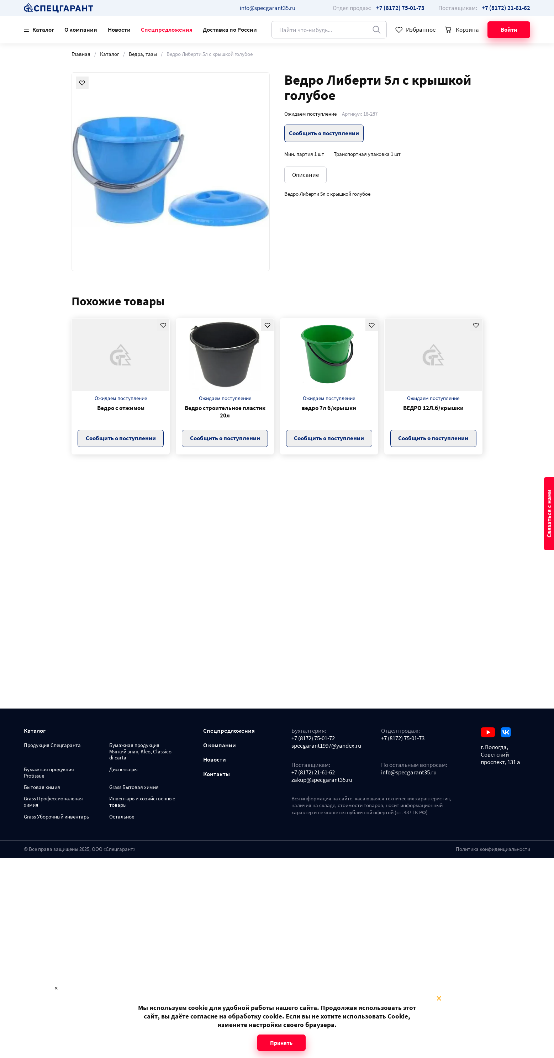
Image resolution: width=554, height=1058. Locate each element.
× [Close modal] (439, 998)
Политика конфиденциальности (493, 849)
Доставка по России (230, 29)
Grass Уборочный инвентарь (56, 817)
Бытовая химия (42, 787)
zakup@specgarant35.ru (321, 780)
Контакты (216, 774)
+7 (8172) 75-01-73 (402, 738)
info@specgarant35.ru (267, 8)
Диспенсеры (123, 770)
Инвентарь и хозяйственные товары (142, 802)
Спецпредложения (166, 29)
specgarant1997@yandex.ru (326, 745)
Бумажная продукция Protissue (49, 773)
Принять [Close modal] (281, 1042)
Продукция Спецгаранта (52, 745)
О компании (80, 29)
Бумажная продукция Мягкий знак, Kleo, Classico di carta (140, 751)
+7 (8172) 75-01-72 (313, 738)
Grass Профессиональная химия (53, 802)
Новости (119, 29)
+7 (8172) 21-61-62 (313, 772)
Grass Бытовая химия (134, 787)
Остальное (121, 817)
